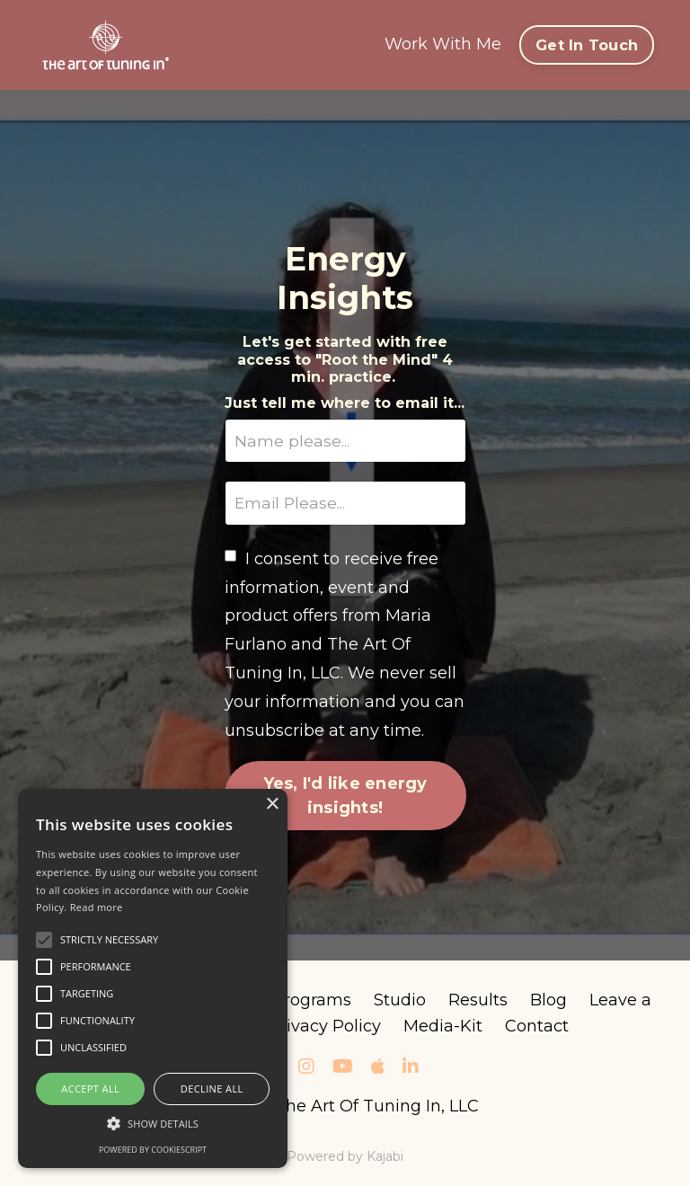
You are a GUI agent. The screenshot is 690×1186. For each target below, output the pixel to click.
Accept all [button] (90, 1088)
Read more (96, 907)
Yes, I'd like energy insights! (345, 796)
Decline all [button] (212, 1088)
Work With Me (443, 44)
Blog (548, 1002)
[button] (153, 1123)
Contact (537, 1028)
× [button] (272, 804)
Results (478, 1002)
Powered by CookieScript (153, 1149)
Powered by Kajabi (345, 1157)
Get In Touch (586, 45)
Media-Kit (442, 1028)
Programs (311, 1002)
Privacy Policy (325, 1028)
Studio (400, 1002)
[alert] (153, 978)
